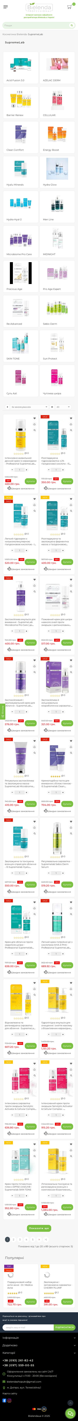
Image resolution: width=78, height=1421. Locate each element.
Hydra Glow (50, 184)
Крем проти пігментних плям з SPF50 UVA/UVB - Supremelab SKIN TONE (18, 1187)
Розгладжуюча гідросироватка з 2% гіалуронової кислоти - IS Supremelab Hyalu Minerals (56, 462)
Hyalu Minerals (15, 184)
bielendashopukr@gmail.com (24, 1381)
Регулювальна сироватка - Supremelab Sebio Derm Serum (56, 864)
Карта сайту (10, 1393)
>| (46, 1239)
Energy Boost (51, 149)
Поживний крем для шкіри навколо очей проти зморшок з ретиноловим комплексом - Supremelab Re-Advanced (56, 625)
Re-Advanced (14, 323)
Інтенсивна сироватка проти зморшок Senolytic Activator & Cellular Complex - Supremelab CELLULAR (20, 1107)
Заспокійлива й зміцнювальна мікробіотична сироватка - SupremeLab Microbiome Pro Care (56, 706)
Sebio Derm (50, 323)
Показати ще (39, 1228)
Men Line (48, 219)
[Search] (71, 25)
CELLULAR (49, 115)
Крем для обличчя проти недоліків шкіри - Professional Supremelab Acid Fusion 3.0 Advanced (19, 946)
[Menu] (6, 7)
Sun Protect (50, 358)
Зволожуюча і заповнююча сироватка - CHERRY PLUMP (58, 1285)
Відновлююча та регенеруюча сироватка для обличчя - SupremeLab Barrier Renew (20, 1026)
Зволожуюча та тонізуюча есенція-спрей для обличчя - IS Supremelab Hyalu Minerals (20, 865)
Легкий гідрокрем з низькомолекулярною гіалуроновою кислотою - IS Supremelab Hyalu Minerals (20, 543)
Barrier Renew (15, 115)
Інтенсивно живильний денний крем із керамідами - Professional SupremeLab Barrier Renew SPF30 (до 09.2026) (20, 464)
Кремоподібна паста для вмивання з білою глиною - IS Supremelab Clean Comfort (56, 784)
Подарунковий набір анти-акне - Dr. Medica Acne (20, 1285)
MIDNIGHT (49, 254)
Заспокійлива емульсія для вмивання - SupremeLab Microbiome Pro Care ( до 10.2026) (20, 623)
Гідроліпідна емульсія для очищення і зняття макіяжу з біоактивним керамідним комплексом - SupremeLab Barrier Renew (56, 1028)
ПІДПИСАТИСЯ (64, 1327)
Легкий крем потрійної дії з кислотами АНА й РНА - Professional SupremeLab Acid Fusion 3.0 (56, 946)
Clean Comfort (15, 149)
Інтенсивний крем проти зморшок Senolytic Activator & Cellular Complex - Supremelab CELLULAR (56, 1107)
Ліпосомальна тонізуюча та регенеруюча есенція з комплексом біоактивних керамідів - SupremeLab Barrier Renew (56, 1190)
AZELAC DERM (51, 80)
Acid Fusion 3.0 (15, 80)
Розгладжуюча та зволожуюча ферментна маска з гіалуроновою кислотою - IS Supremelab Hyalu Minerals (55, 544)
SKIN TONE (13, 358)
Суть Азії (12, 393)
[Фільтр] (2, 712)
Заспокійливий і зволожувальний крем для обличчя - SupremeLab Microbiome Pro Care (20, 704)
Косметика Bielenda (15, 34)
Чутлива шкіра (52, 393)
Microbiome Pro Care (19, 254)
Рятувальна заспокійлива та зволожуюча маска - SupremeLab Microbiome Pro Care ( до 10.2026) (19, 784)
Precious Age (14, 289)
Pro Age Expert (52, 289)
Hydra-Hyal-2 (14, 219)
